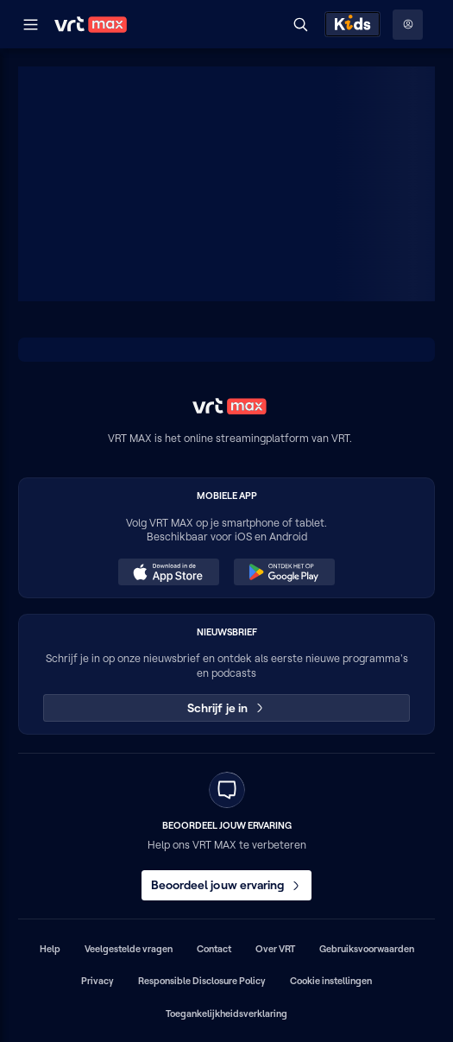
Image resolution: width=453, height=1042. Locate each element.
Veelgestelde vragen (129, 949)
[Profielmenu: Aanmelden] (408, 24)
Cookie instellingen (331, 981)
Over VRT (275, 949)
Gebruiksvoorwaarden (366, 949)
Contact (214, 949)
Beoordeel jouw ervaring (227, 885)
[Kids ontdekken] (352, 24)
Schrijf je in (226, 708)
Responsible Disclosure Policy (202, 981)
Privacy (97, 981)
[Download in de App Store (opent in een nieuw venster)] (168, 572)
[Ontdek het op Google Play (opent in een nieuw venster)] (284, 572)
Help (50, 949)
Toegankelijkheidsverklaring (226, 1013)
